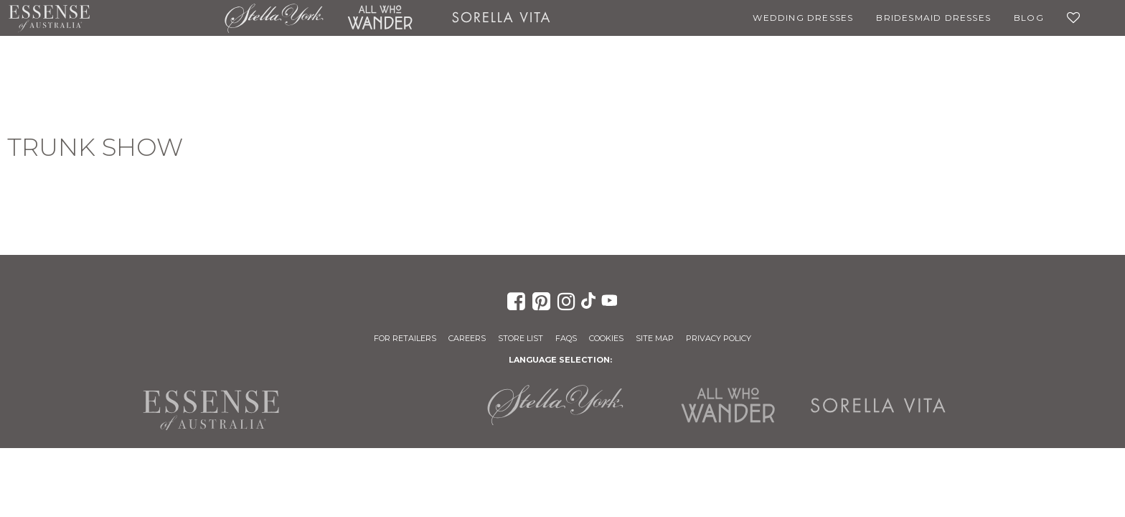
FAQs (566, 338)
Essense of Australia (49, 18)
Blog (1029, 17)
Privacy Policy (718, 338)
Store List (520, 338)
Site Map (655, 338)
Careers (467, 338)
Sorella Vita (501, 18)
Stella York (274, 18)
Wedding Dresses (803, 17)
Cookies (606, 338)
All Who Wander (379, 18)
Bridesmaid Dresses (933, 17)
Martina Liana (157, 18)
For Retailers (405, 338)
